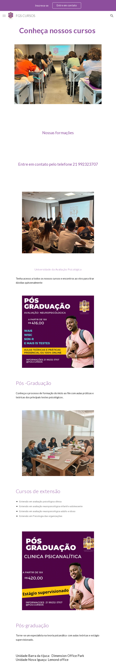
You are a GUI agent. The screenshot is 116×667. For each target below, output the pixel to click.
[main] (58, 30)
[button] (4, 15)
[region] (58, 5)
